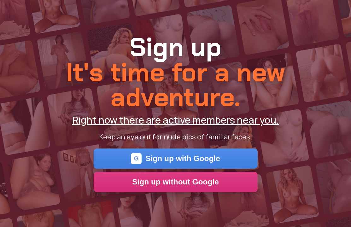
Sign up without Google (175, 182)
